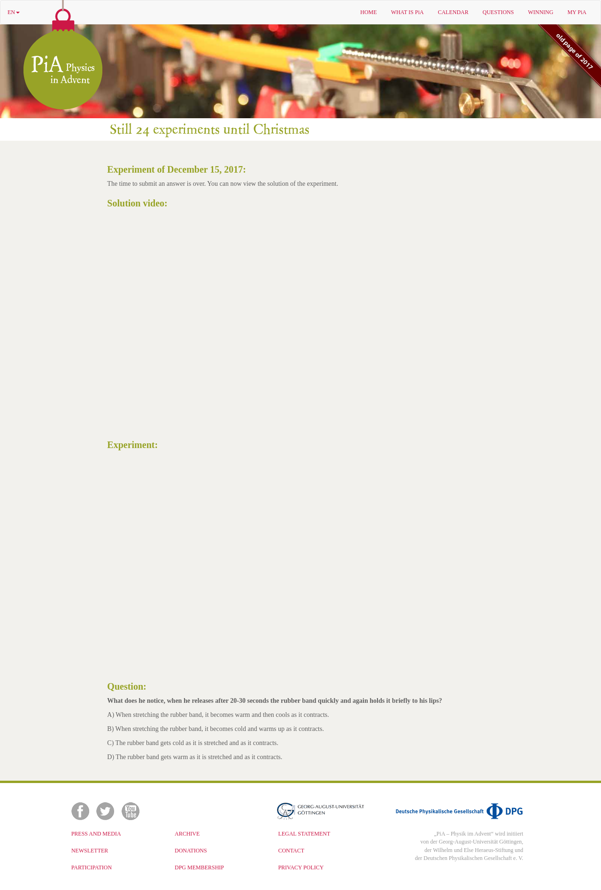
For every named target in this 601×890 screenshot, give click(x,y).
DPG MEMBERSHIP (199, 867)
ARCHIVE (187, 833)
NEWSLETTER (89, 850)
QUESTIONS (498, 12)
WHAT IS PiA (407, 12)
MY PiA (576, 12)
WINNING (540, 12)
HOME (368, 12)
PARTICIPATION (91, 867)
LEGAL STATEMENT (304, 833)
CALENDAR (453, 12)
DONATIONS (191, 850)
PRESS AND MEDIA (96, 833)
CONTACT (291, 850)
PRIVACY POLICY (301, 867)
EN (14, 12)
